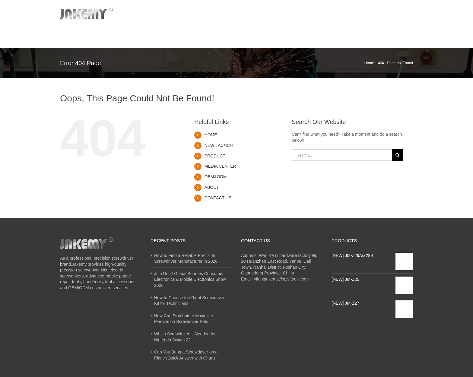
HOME (211, 134)
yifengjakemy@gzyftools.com (281, 279)
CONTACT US (218, 197)
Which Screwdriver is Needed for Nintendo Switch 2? (185, 336)
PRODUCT (215, 156)
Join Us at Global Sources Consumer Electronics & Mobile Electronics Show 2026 (190, 279)
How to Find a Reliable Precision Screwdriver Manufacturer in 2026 (185, 258)
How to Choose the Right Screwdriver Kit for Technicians (189, 300)
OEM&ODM (216, 176)
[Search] (390, 35)
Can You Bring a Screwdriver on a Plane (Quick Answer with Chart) (185, 355)
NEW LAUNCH (219, 145)
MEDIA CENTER (220, 166)
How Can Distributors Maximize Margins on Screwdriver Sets (183, 318)
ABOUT (212, 187)
